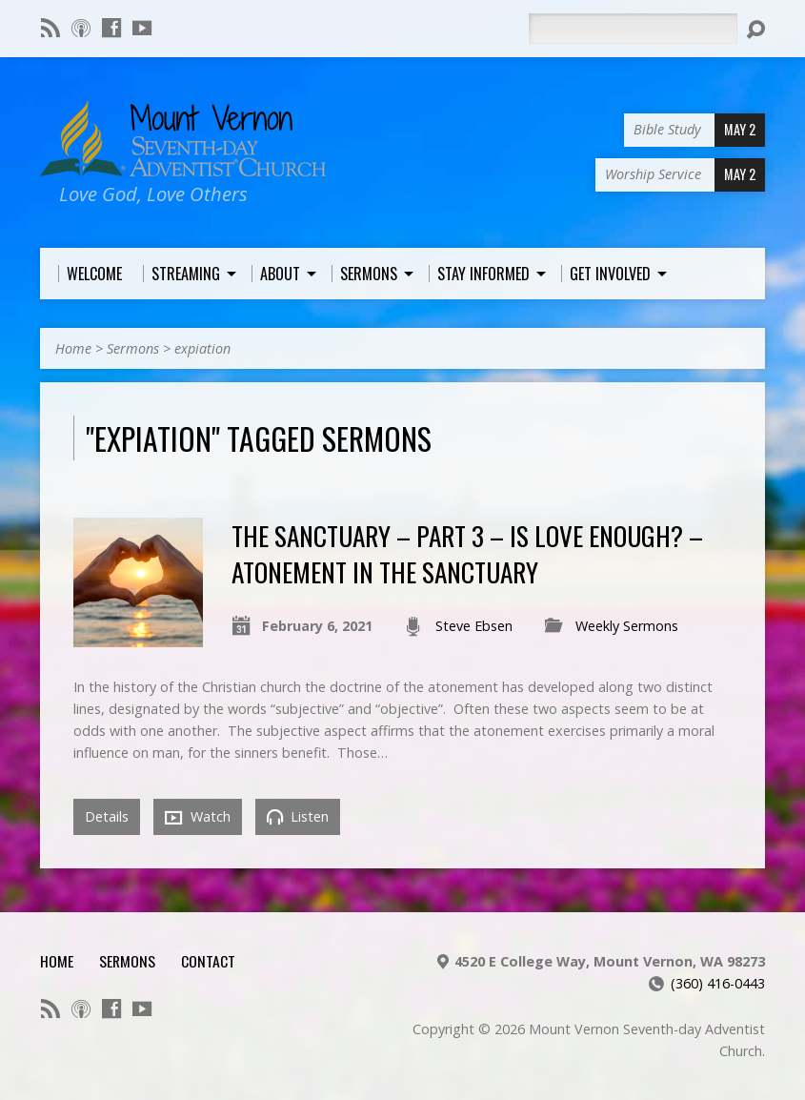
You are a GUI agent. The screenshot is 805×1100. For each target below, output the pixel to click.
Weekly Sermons (626, 626)
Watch (198, 816)
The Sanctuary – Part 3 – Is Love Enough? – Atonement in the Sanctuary (467, 553)
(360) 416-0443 (718, 983)
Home (73, 348)
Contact (208, 960)
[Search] (632, 28)
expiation (202, 348)
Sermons (133, 348)
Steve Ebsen (474, 626)
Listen (298, 816)
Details (107, 816)
